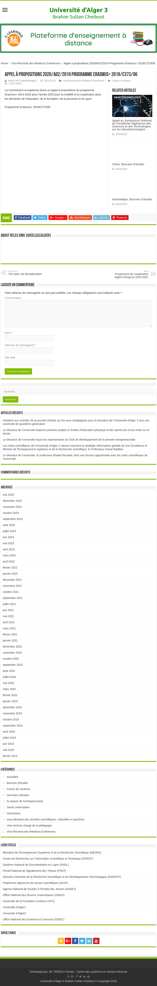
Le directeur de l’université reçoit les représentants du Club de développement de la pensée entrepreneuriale (69, 439)
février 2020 (10, 695)
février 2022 (10, 567)
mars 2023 (9, 555)
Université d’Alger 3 (79, 9)
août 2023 (9, 525)
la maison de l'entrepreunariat (25, 801)
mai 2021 (8, 616)
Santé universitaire (18, 807)
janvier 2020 (10, 701)
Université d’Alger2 (14, 913)
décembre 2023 (12, 500)
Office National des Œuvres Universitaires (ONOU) (33, 895)
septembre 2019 (13, 725)
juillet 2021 (9, 604)
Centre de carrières (18, 789)
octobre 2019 (11, 719)
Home (4, 63)
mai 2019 (8, 749)
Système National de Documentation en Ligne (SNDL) (36, 864)
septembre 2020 (13, 664)
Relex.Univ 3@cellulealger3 (22, 80)
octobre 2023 (11, 512)
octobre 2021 (11, 591)
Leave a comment (121, 80)
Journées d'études (18, 795)
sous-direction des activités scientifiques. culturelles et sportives (45, 819)
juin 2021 (8, 610)
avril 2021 (9, 622)
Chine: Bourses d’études (128, 164)
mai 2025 (8, 494)
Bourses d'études (17, 783)
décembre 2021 (12, 579)
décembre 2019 (12, 707)
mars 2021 (9, 628)
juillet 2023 (9, 531)
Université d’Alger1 (14, 907)
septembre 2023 (13, 519)
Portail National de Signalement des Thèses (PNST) (34, 870)
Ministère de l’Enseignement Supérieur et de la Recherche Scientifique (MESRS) (52, 852)
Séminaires (13, 813)
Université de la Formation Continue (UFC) (29, 901)
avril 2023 (9, 549)
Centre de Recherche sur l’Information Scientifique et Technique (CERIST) (48, 858)
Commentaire (13, 297)
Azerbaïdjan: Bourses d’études (132, 199)
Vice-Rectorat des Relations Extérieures (36, 63)
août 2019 (9, 731)
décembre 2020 (12, 646)
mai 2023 (8, 543)
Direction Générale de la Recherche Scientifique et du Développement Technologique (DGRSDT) (62, 876)
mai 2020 (8, 683)
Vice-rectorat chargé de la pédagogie (29, 825)
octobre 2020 (11, 658)
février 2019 (10, 755)
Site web (10, 357)
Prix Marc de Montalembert (29, 273)
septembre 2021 (13, 598)
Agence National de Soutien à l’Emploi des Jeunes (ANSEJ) (39, 889)
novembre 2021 (12, 585)
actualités (12, 776)
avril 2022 (9, 561)
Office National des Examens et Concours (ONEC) (33, 919)
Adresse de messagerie (20, 345)
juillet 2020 (9, 676)
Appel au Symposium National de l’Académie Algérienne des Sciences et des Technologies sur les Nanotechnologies (132, 125)
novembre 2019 (12, 713)
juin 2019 (8, 743)
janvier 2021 (10, 640)
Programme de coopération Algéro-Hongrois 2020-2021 (128, 274)
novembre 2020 (12, 652)
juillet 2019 (9, 737)
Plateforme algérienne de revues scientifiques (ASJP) (35, 882)
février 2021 (10, 634)
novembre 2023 (12, 506)
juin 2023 (8, 537)
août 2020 (9, 670)
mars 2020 (9, 689)
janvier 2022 (10, 573)
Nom (8, 332)
